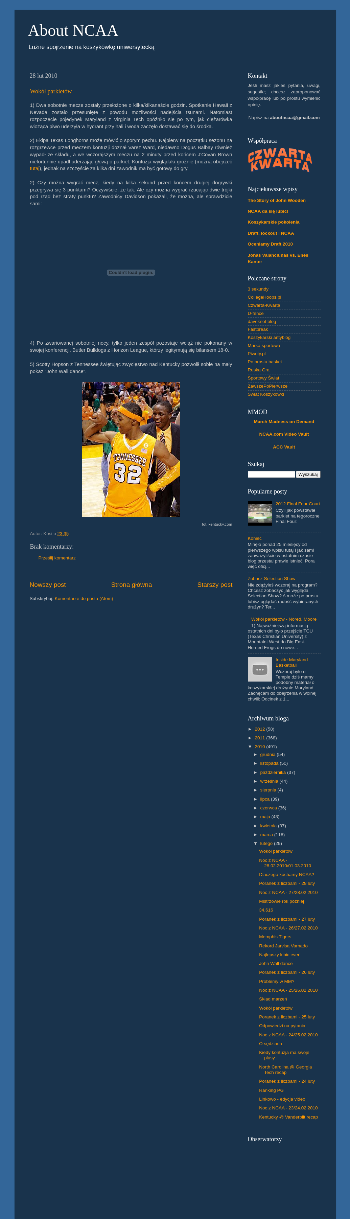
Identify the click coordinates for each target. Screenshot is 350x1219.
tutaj (35, 168)
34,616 (266, 910)
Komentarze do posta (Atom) (84, 598)
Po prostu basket (265, 361)
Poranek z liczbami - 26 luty (287, 972)
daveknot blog (262, 321)
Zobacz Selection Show (272, 578)
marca (267, 834)
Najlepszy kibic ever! (280, 954)
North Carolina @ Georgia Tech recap (285, 1069)
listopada (270, 763)
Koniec (255, 538)
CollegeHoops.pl (264, 297)
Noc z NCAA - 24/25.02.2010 (288, 1034)
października (273, 772)
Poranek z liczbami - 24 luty (287, 1081)
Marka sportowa (264, 345)
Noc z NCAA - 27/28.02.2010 (288, 892)
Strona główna (131, 584)
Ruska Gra (259, 369)
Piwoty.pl (257, 353)
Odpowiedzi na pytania (282, 1025)
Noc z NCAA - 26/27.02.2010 (288, 927)
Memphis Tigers (275, 936)
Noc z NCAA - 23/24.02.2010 (288, 1107)
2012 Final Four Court (298, 503)
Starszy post (215, 584)
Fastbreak (258, 329)
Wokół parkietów (51, 91)
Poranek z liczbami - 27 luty (287, 919)
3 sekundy (258, 289)
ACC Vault (284, 447)
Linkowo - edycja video (282, 1099)
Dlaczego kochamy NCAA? (286, 874)
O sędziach (270, 1043)
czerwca (269, 807)
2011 (260, 737)
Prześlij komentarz (57, 557)
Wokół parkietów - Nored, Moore (284, 619)
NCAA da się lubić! (268, 211)
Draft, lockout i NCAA (271, 233)
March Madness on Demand (284, 421)
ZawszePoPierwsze (268, 386)
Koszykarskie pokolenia (274, 222)
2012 (260, 729)
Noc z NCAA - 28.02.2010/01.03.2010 (285, 863)
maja (266, 816)
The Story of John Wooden (277, 200)
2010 (260, 746)
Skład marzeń (273, 999)
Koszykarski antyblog (269, 337)
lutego (267, 843)
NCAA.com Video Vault (284, 434)
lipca (265, 799)
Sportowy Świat (263, 378)
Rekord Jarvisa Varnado (283, 945)
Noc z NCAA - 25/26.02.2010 (288, 990)
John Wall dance (276, 963)
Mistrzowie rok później (281, 901)
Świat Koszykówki (266, 394)
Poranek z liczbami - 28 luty (287, 883)
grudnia (268, 754)
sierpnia (269, 789)
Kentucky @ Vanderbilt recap (288, 1117)
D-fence (256, 313)
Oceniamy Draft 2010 (270, 244)
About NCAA (73, 30)
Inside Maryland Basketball (292, 662)
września (270, 781)
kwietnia (269, 825)
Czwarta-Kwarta (264, 305)
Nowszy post (48, 584)
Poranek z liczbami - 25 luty (287, 1016)
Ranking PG (271, 1090)
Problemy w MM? (276, 981)
